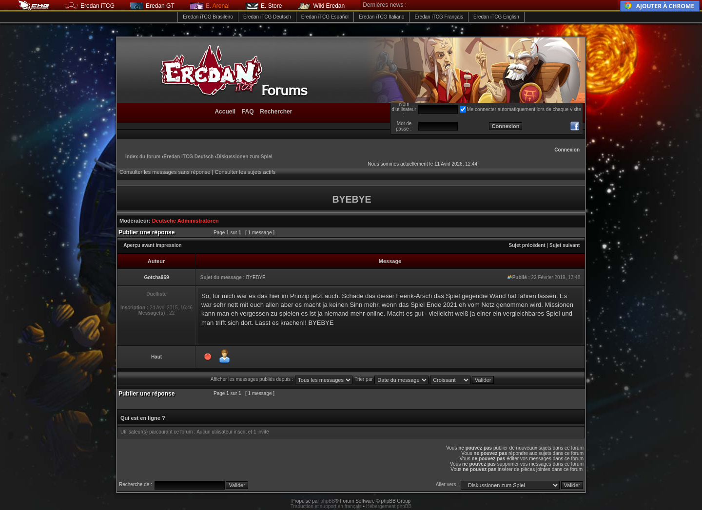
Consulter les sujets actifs (244, 172)
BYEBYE (256, 277)
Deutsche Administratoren (185, 221)
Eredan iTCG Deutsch (267, 16)
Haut (156, 356)
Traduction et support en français (326, 506)
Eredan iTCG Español (325, 16)
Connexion (567, 149)
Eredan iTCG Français (438, 16)
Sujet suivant (564, 245)
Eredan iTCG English (496, 16)
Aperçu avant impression (152, 245)
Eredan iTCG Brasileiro (208, 16)
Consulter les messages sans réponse (164, 172)
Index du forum (142, 156)
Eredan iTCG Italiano (381, 16)
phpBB (327, 501)
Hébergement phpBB (388, 506)
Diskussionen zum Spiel (244, 156)
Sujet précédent (527, 245)
